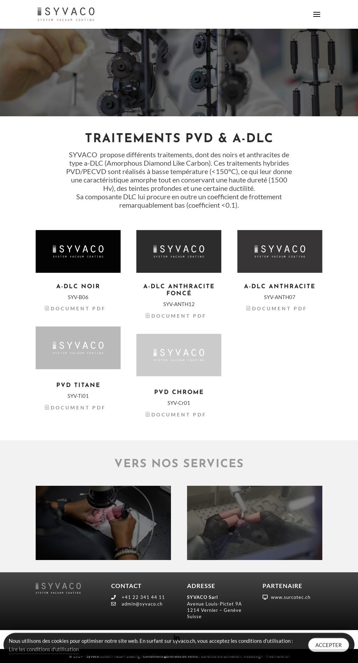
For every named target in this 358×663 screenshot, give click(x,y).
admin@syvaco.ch (142, 604)
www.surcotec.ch (290, 597)
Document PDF (78, 308)
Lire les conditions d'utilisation (44, 650)
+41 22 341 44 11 (143, 597)
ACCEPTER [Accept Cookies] (328, 646)
